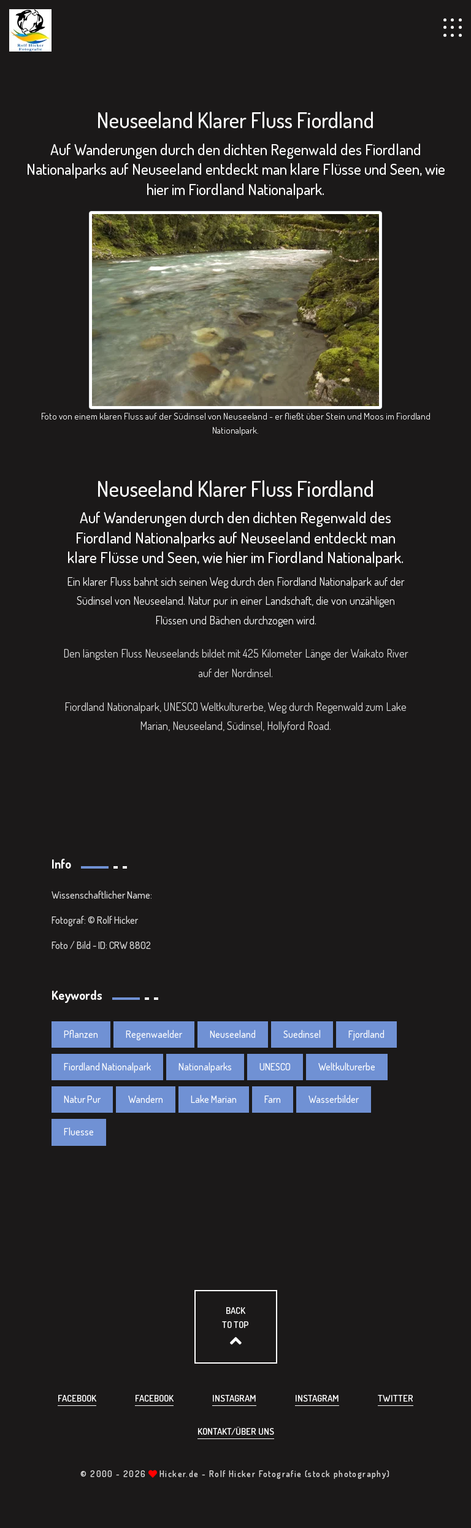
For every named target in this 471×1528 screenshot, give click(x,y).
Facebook (77, 1398)
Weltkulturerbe (346, 1067)
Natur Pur (82, 1099)
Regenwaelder (154, 1034)
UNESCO (275, 1067)
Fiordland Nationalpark (107, 1067)
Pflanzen (81, 1034)
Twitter (395, 1398)
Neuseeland (233, 1034)
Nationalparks (205, 1067)
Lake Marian (214, 1099)
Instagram (234, 1398)
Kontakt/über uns (235, 1431)
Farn (272, 1099)
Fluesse (79, 1132)
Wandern (145, 1099)
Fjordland (366, 1034)
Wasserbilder (333, 1099)
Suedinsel (302, 1034)
